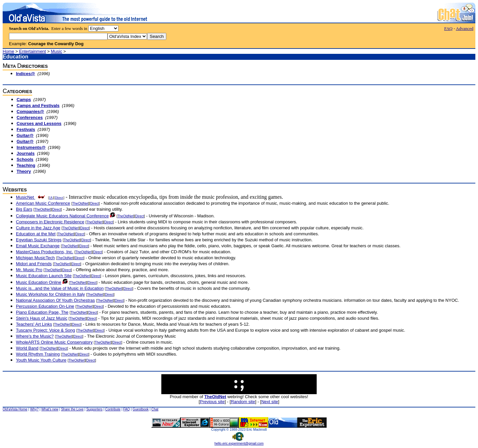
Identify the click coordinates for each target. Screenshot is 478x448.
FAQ (448, 28)
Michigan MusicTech (35, 257)
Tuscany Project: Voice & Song (45, 330)
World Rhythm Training (38, 354)
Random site (243, 401)
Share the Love (72, 409)
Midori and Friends (34, 263)
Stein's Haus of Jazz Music (41, 318)
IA (51, 197)
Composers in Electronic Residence (50, 221)
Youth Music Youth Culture (41, 360)
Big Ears (24, 209)
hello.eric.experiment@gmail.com (239, 442)
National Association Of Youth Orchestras (55, 300)
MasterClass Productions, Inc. (44, 251)
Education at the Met (35, 233)
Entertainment (32, 51)
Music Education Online (38, 282)
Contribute (112, 409)
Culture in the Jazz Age (38, 227)
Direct (59, 197)
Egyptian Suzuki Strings (38, 239)
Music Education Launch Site (44, 275)
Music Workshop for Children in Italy (50, 294)
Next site (269, 401)
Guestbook (140, 409)
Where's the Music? (35, 336)
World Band (27, 348)
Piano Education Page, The (42, 312)
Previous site (212, 401)
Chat (154, 409)
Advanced (464, 28)
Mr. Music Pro (29, 269)
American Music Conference (43, 203)
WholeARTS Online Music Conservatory (54, 342)
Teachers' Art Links (34, 324)
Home (8, 51)
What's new (49, 409)
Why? (34, 409)
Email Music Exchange (38, 245)
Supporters (94, 409)
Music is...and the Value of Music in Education (60, 288)
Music (56, 51)
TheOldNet (80, 203)
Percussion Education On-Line (45, 306)
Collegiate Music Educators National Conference (62, 215)
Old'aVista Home (15, 409)
